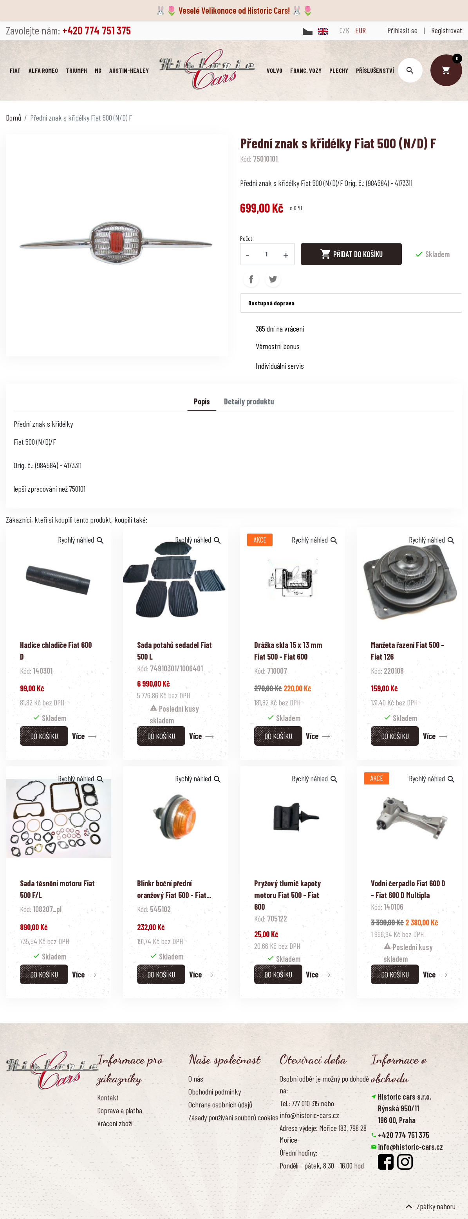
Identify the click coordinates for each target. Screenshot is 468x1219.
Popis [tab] (202, 401)
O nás (195, 1077)
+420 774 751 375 (403, 1134)
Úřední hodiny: (298, 1152)
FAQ (102, 1135)
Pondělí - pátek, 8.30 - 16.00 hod (322, 1165)
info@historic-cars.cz (410, 1146)
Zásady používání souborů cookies (233, 1117)
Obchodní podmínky (214, 1091)
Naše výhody (205, 1129)
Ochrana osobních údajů (220, 1104)
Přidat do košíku (351, 253)
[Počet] (266, 253)
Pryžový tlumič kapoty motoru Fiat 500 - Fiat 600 (287, 894)
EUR (360, 30)
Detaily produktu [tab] (249, 401)
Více (78, 735)
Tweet (273, 279)
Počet (246, 237)
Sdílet (251, 279)
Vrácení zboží (114, 1122)
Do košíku (44, 735)
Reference (111, 1161)
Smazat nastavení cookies (409, 1181)
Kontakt (108, 1096)
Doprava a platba (119, 1109)
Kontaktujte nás (118, 1148)
